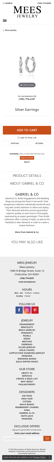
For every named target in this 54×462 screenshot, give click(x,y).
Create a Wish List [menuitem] (27, 378)
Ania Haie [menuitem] (27, 398)
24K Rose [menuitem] (27, 396)
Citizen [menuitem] (27, 401)
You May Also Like (27, 242)
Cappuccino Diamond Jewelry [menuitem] (27, 353)
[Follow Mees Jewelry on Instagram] (27, 310)
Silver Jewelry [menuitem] (27, 347)
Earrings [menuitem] (27, 344)
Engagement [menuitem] (26, 324)
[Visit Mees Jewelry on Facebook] (19, 310)
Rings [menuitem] (27, 338)
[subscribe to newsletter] (47, 438)
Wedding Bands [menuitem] (27, 358)
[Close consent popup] (49, 457)
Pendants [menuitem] (27, 333)
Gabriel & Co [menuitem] (27, 413)
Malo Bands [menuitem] (27, 404)
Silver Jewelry (10, 30)
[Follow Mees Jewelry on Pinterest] (35, 310)
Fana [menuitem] (27, 410)
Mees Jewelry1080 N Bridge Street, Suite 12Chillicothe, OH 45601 (27, 274)
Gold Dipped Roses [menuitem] (27, 361)
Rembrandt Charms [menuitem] (27, 407)
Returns (39, 143)
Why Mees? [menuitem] (27, 381)
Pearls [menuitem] (27, 336)
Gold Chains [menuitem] (26, 350)
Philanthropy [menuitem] (27, 384)
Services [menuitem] (27, 376)
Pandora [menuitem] (27, 356)
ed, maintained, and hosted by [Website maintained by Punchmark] (25, 451)
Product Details (27, 175)
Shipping (15, 143)
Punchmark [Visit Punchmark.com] (41, 451)
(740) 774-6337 (27, 98)
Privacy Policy (39, 457)
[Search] (8, 3)
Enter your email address (27, 433)
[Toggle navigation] (5, 21)
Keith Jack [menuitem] (27, 416)
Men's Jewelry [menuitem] (27, 330)
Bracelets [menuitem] (27, 327)
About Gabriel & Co (27, 183)
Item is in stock (27, 158)
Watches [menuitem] (27, 341)
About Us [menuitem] (26, 373)
